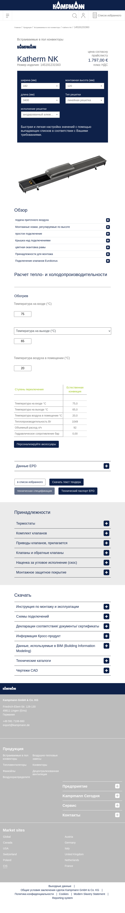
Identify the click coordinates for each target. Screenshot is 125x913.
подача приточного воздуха (32, 219)
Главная (17, 27)
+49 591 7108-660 (13, 732)
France (69, 877)
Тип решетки (73, 94)
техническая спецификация (38, 492)
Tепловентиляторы (14, 775)
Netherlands (72, 871)
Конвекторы (40, 775)
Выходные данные (59, 897)
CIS (5, 877)
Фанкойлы (9, 782)
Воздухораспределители (18, 788)
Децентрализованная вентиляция (46, 784)
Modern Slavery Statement (89, 905)
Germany (70, 853)
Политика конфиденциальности (34, 905)
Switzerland (10, 865)
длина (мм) (28, 94)
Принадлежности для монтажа (34, 254)
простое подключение (28, 233)
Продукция (27, 27)
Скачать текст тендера (78, 483)
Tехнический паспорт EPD (37, 501)
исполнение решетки (34, 108)
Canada (7, 853)
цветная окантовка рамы (30, 247)
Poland (7, 871)
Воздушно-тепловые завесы (45, 768)
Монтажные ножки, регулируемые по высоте (42, 226)
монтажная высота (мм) (80, 80)
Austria (69, 847)
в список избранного (33, 483)
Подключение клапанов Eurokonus (36, 260)
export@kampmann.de (16, 736)
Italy (67, 859)
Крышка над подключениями (32, 240)
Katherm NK (67, 27)
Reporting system (62, 909)
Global (7, 847)
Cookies (64, 905)
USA (6, 859)
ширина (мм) (29, 80)
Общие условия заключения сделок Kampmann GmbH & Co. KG (60, 901)
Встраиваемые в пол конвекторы (47, 27)
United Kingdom (74, 865)
